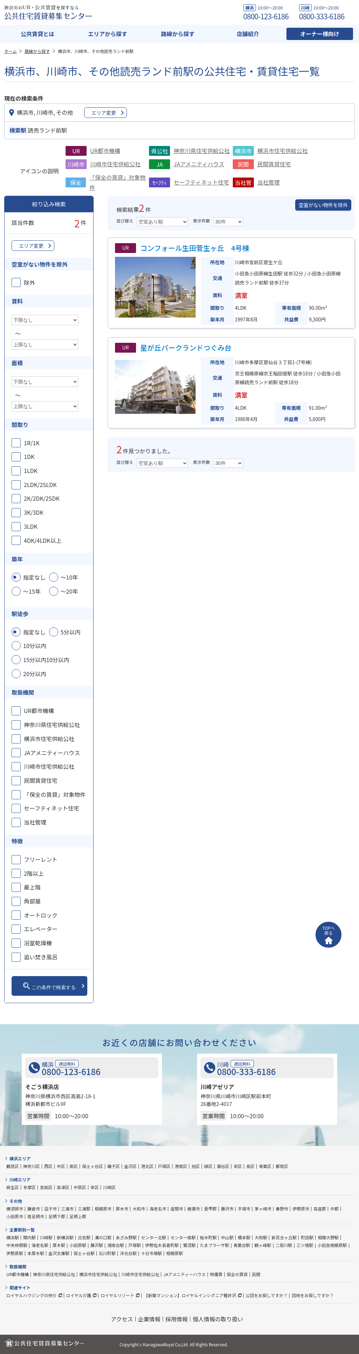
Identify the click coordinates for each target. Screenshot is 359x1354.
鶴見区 (12, 1166)
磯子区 (113, 1166)
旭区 (195, 1166)
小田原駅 (77, 1245)
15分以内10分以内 (46, 659)
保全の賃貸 (237, 1274)
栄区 (237, 1166)
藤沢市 (227, 1209)
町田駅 (307, 1237)
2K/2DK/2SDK (42, 498)
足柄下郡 (56, 1216)
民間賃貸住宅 (274, 164)
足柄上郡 (77, 1216)
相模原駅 (174, 1253)
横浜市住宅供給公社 (282, 150)
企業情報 (149, 1319)
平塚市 (244, 1209)
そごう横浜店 (42, 1086)
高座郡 (319, 1209)
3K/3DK (33, 512)
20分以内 (34, 673)
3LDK (31, 526)
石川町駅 (107, 1253)
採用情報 (176, 1319)
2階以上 (34, 873)
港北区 (147, 1166)
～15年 (32, 591)
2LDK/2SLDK (40, 484)
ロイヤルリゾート (117, 1295)
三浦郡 (84, 1209)
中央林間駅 (16, 1245)
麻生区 (12, 1187)
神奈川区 (31, 1166)
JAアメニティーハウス (52, 752)
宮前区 (46, 1187)
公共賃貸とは (37, 33)
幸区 (94, 1187)
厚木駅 (59, 1245)
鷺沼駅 (189, 1245)
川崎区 (109, 1187)
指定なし (34, 577)
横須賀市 (14, 1209)
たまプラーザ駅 (214, 1245)
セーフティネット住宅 (201, 182)
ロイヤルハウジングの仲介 (31, 1295)
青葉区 (265, 1166)
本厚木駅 (35, 1253)
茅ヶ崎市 (263, 1209)
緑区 (208, 1166)
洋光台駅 (128, 1253)
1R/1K (32, 443)
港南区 (181, 1166)
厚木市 (122, 1209)
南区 (73, 1166)
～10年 (69, 577)
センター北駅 (153, 1237)
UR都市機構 (105, 150)
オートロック (40, 915)
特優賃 (216, 1274)
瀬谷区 (223, 1166)
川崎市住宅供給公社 (115, 164)
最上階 (32, 887)
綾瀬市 (193, 1209)
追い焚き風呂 (40, 957)
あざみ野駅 (126, 1237)
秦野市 (282, 1209)
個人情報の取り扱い (218, 1319)
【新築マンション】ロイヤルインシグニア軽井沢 (190, 1295)
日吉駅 (84, 1237)
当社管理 (268, 182)
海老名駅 (40, 1245)
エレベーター (40, 929)
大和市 (139, 1209)
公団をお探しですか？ (267, 1295)
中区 (61, 1166)
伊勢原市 (300, 1209)
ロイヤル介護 (79, 1295)
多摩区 (29, 1187)
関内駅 (29, 1237)
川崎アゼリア (217, 1086)
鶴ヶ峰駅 (263, 1245)
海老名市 (157, 1209)
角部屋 (32, 901)
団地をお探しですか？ (313, 1295)
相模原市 (103, 1209)
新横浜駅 (65, 1237)
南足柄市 (35, 1216)
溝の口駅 (103, 1237)
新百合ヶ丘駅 (284, 1237)
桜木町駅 (208, 1237)
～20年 (69, 591)
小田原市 (14, 1216)
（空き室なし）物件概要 (142, 322)
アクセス (122, 1319)
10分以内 (34, 645)
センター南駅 (183, 1237)
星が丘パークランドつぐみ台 (186, 347)
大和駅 (261, 1237)
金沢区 (130, 1166)
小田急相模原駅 (332, 1245)
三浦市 (67, 1209)
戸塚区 (164, 1166)
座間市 (176, 1209)
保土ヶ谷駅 (84, 1253)
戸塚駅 (134, 1245)
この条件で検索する (49, 986)
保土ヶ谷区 (92, 1166)
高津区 (63, 1187)
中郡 (334, 1209)
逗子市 (50, 1209)
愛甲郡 (210, 1209)
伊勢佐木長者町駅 (162, 1245)
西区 (48, 1166)
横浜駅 (12, 1237)
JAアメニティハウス (199, 164)
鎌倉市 (33, 1209)
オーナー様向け (319, 33)
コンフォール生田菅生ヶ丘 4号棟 (194, 248)
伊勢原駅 (14, 1253)
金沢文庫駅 (58, 1253)
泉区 (250, 1166)
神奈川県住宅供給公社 (202, 150)
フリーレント (40, 859)
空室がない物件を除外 (323, 204)
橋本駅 (244, 1237)
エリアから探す (107, 33)
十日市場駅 (151, 1253)
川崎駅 (46, 1237)
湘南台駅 (115, 1245)
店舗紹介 (248, 33)
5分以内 (71, 632)
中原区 (80, 1187)
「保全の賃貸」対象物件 (55, 794)
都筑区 (282, 1166)
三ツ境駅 (305, 1245)
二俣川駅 (284, 1245)
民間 (256, 1274)
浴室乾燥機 (38, 943)
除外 (29, 282)
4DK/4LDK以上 (42, 540)
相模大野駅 (328, 1237)
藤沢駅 (96, 1245)
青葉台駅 (241, 1245)
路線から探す (178, 33)
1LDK (31, 470)
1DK (29, 456)
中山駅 (227, 1237)
